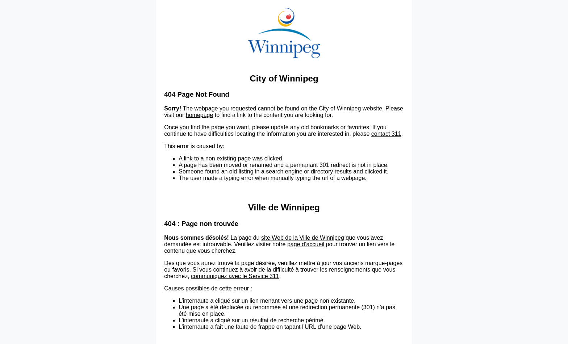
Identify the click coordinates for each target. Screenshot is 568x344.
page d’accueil (305, 244)
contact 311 (386, 134)
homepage (199, 115)
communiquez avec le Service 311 (235, 276)
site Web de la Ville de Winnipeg (302, 238)
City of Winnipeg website (350, 108)
